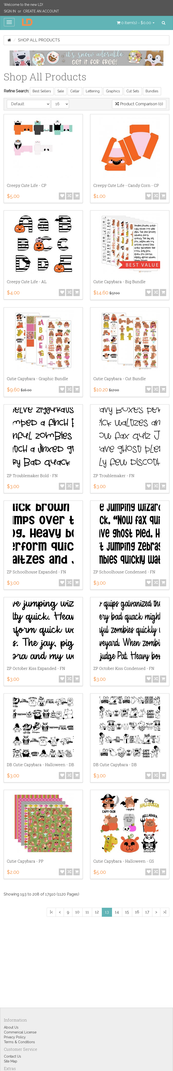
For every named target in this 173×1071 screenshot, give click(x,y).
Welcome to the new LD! (23, 5)
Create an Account (41, 11)
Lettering (93, 91)
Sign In (10, 11)
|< (51, 912)
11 (87, 912)
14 (117, 912)
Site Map (10, 1061)
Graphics (113, 91)
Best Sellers (42, 91)
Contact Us (12, 1056)
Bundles (152, 91)
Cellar (74, 91)
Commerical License (20, 1032)
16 (137, 912)
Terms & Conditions (19, 1042)
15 (127, 912)
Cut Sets (132, 91)
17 (147, 912)
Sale (60, 91)
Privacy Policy (15, 1037)
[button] (135, 23)
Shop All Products (39, 40)
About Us (11, 1027)
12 (97, 912)
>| (164, 912)
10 (77, 912)
